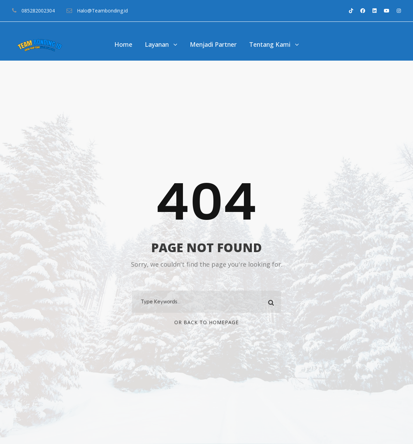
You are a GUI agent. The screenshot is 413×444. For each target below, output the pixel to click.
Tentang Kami (269, 44)
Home (123, 44)
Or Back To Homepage (206, 322)
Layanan (157, 44)
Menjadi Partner (213, 44)
